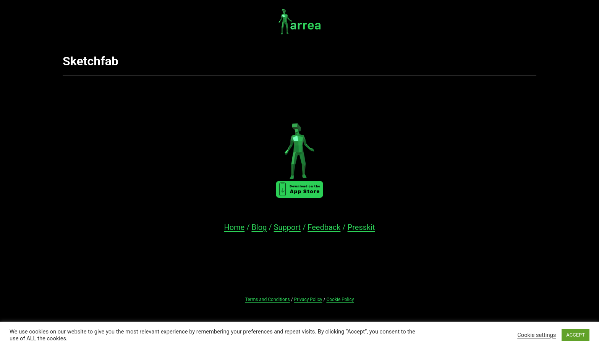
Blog (259, 227)
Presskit (361, 227)
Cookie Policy (340, 299)
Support (287, 227)
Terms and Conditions (267, 299)
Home (234, 227)
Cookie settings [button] (536, 335)
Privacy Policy (308, 299)
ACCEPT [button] (575, 335)
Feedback (324, 227)
